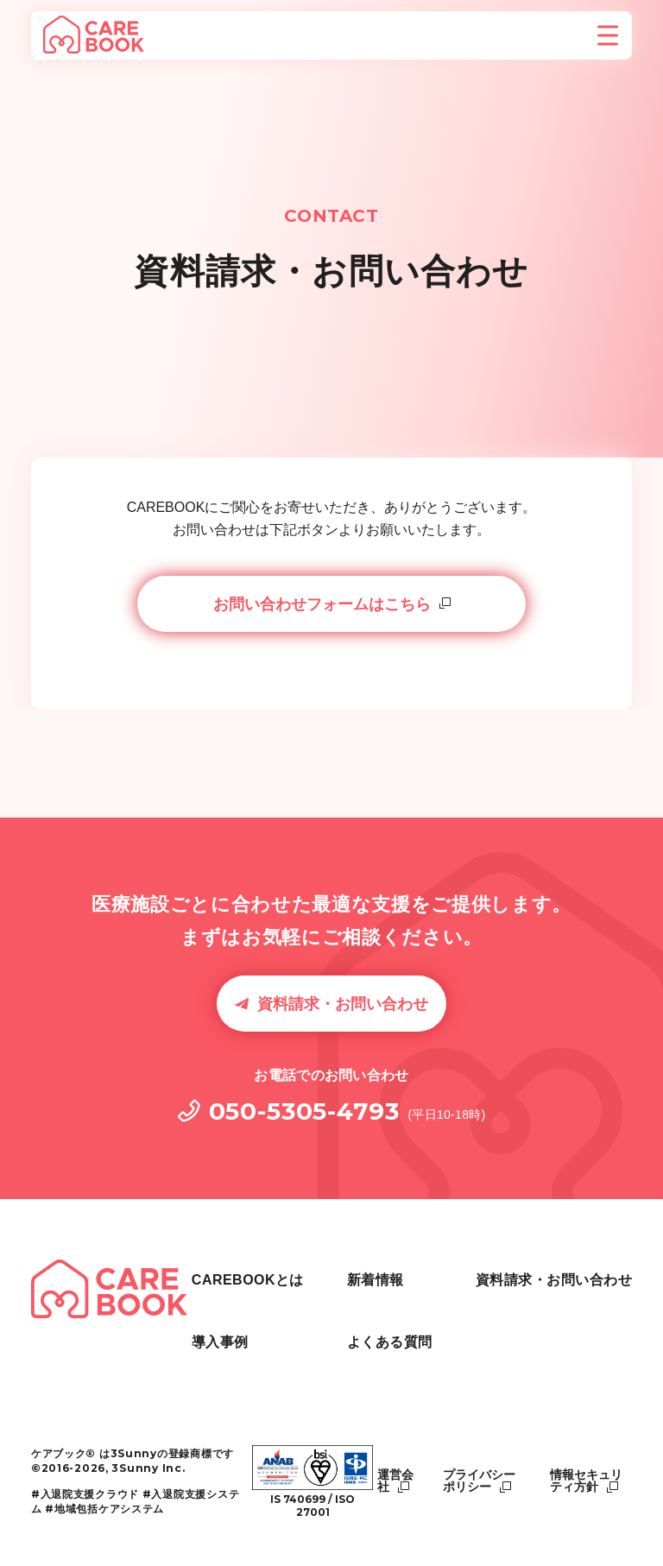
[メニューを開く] (608, 35)
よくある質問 (518, 1268)
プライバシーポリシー (479, 1480)
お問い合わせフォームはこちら (322, 604)
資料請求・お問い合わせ (342, 1004)
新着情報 (348, 1349)
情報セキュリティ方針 (586, 1480)
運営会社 (395, 1480)
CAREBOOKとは (376, 1268)
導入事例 (348, 1308)
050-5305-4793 (304, 1111)
